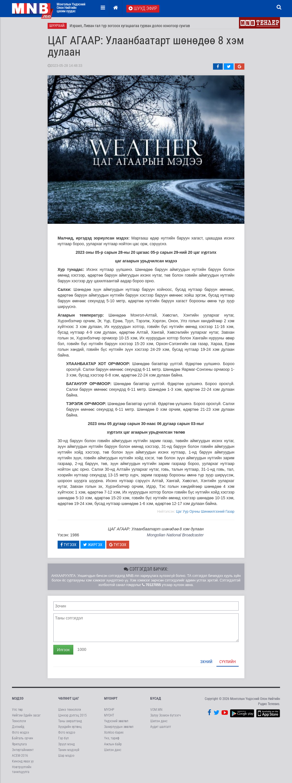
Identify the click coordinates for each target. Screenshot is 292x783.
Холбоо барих (113, 732)
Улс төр (17, 710)
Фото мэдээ (20, 732)
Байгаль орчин (22, 738)
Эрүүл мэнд (66, 744)
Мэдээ (17, 698)
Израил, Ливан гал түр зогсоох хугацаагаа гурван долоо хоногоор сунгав (130, 25)
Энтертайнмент (23, 750)
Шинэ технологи (69, 710)
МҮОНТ (109, 715)
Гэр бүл (63, 738)
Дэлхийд (18, 727)
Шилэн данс (112, 750)
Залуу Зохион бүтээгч (165, 715)
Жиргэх (92, 544)
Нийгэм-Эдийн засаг (26, 715)
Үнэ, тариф (111, 738)
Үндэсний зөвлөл (116, 721)
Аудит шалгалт (160, 727)
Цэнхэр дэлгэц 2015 (72, 715)
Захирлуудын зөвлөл (118, 727)
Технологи (19, 721)
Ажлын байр (113, 744)
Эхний (206, 661)
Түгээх (68, 544)
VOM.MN (156, 710)
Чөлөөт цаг (68, 698)
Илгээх (63, 649)
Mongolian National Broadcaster (175, 535)
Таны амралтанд (70, 721)
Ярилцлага (19, 744)
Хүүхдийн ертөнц (70, 727)
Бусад (155, 698)
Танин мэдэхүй (68, 750)
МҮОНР (109, 710)
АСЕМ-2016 (20, 756)
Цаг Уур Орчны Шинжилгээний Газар (205, 512)
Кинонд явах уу (23, 761)
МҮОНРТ (110, 698)
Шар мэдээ (66, 756)
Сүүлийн (227, 661)
